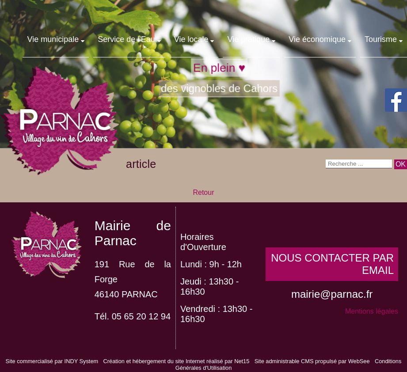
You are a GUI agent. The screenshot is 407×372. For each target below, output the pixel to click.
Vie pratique (248, 39)
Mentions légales (371, 311)
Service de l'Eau (126, 39)
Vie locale (191, 39)
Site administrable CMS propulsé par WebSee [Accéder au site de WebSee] (312, 361)
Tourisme (381, 39)
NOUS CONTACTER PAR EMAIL (332, 264)
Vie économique (317, 39)
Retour (203, 192)
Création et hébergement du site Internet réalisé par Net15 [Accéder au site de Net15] (176, 361)
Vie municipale (53, 39)
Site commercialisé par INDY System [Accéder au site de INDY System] (52, 361)
